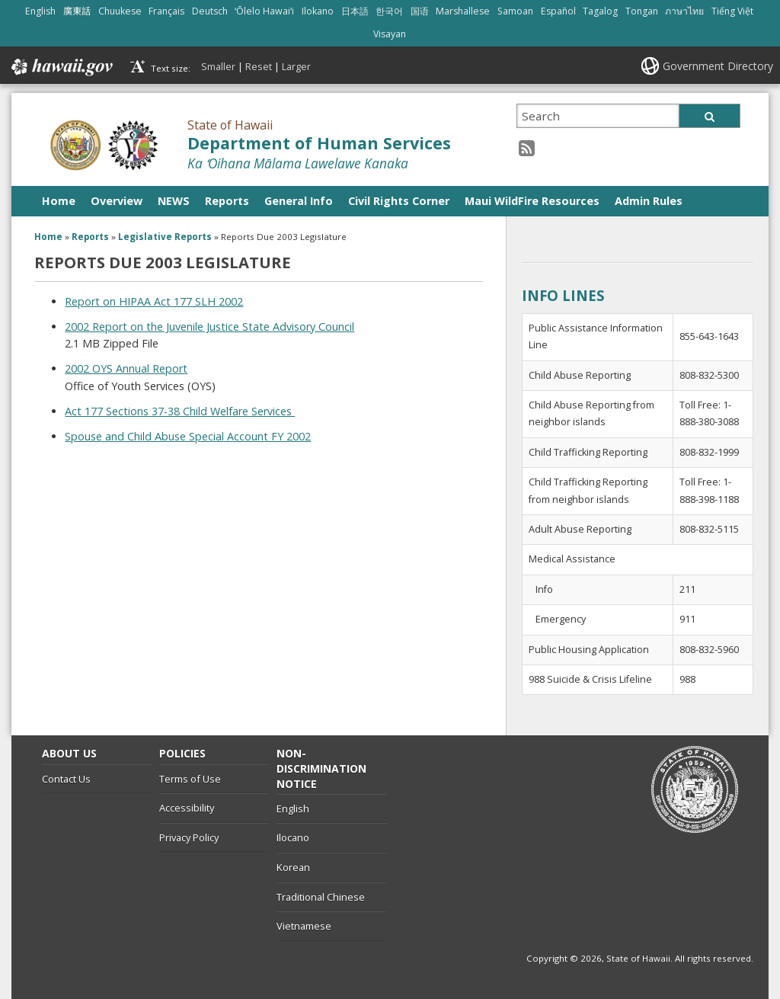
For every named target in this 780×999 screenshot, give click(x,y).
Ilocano (293, 837)
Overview (116, 201)
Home (58, 201)
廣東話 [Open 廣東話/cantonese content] (77, 11)
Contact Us (66, 779)
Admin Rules (648, 201)
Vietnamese (304, 926)
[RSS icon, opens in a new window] (527, 147)
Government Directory (718, 66)
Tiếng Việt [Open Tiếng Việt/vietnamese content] (732, 11)
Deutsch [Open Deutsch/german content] (210, 11)
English (293, 808)
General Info (298, 201)
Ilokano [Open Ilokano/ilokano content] (318, 11)
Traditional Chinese (321, 897)
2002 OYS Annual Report (126, 368)
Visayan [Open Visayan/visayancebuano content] (389, 33)
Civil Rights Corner (398, 201)
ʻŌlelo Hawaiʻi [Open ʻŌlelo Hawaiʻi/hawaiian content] (264, 11)
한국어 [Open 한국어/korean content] (389, 11)
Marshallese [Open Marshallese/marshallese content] (463, 11)
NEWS (174, 201)
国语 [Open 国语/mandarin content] (420, 11)
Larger (296, 66)
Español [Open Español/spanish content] (558, 11)
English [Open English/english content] (40, 11)
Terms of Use (190, 779)
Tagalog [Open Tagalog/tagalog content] (600, 11)
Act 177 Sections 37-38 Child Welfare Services (180, 411)
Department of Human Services (319, 143)
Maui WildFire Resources (532, 201)
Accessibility (186, 808)
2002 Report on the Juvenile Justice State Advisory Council (209, 326)
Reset (258, 66)
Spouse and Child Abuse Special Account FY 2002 (188, 436)
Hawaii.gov (60, 67)
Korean (293, 867)
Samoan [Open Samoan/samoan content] (515, 11)
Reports (227, 201)
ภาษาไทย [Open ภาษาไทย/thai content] (684, 11)
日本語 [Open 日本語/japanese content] (355, 11)
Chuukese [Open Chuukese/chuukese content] (120, 11)
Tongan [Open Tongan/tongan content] (641, 11)
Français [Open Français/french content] (166, 11)
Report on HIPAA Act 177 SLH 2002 (154, 301)
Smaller (218, 66)
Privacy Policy (189, 837)
